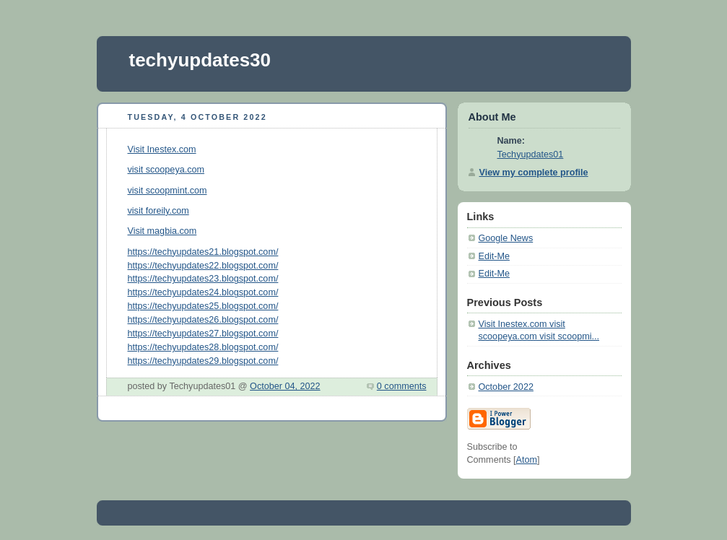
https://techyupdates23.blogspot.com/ (203, 279)
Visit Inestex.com (162, 149)
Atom (525, 460)
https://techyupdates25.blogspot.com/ (203, 306)
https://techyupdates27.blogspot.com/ (203, 333)
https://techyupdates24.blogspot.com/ (203, 292)
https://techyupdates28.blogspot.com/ (203, 347)
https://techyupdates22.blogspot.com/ (203, 266)
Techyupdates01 (530, 154)
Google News (506, 238)
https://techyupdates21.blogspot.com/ (203, 252)
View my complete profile (533, 172)
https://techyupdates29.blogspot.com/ (203, 361)
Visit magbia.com (162, 231)
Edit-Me (494, 256)
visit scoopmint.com (167, 191)
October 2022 (506, 387)
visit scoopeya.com (166, 170)
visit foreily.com (158, 211)
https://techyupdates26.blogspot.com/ (203, 320)
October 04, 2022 (285, 386)
